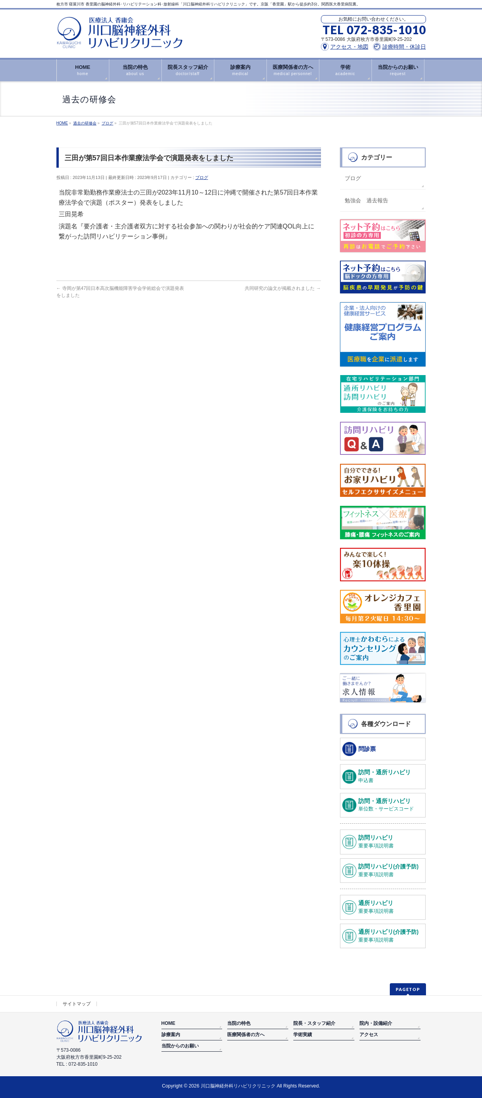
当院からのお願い (180, 1046)
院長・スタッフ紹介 (314, 1023)
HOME (168, 1023)
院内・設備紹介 (375, 1023)
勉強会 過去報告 (366, 200)
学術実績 (302, 1034)
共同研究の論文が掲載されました (283, 288)
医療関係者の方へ (246, 1034)
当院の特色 (239, 1023)
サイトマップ (77, 1004)
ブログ (201, 177)
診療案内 (170, 1034)
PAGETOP (408, 989)
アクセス (368, 1034)
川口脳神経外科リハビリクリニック (238, 1086)
